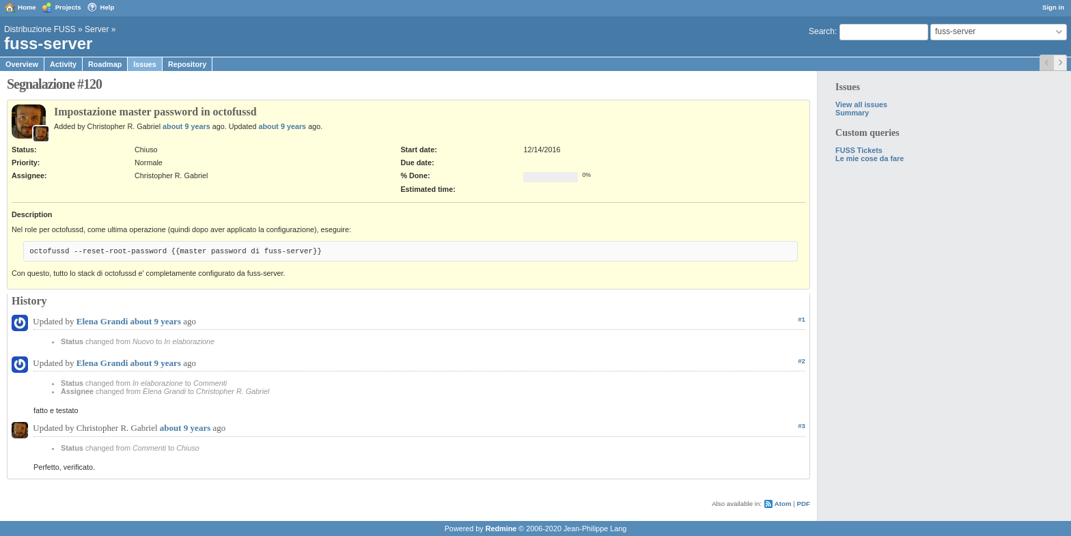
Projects (68, 7)
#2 (801, 361)
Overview (21, 64)
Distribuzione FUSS (40, 29)
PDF (803, 503)
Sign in (1053, 7)
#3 (801, 425)
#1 (801, 319)
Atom (783, 503)
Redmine (501, 528)
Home (27, 7)
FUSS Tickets (858, 150)
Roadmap (105, 64)
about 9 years (186, 126)
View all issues (861, 104)
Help (107, 7)
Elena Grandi (102, 321)
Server (97, 29)
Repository (187, 64)
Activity (63, 64)
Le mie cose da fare (869, 158)
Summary (852, 113)
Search (822, 31)
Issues (144, 64)
